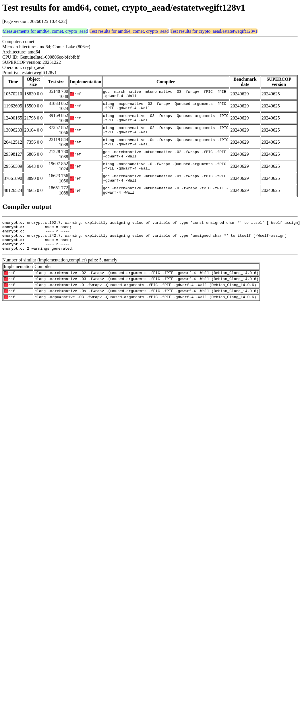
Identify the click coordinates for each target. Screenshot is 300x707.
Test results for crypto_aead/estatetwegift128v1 (213, 31)
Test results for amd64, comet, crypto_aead (129, 31)
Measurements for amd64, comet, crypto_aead (45, 31)
